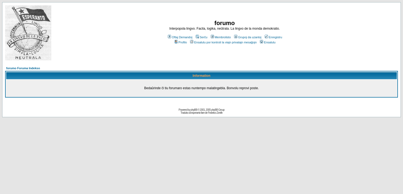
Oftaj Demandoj (180, 37)
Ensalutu (267, 42)
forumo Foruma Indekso (23, 68)
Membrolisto (221, 37)
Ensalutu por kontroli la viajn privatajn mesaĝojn (223, 42)
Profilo (181, 42)
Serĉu (202, 37)
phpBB (194, 109)
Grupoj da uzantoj (248, 37)
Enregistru (273, 37)
